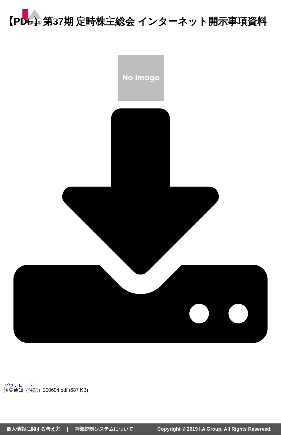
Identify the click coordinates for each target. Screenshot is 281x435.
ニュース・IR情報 (124, 16)
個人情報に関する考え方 (33, 429)
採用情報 (202, 16)
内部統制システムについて (103, 429)
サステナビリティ (168, 16)
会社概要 (60, 16)
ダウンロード (140, 383)
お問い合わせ (234, 16)
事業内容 (87, 16)
